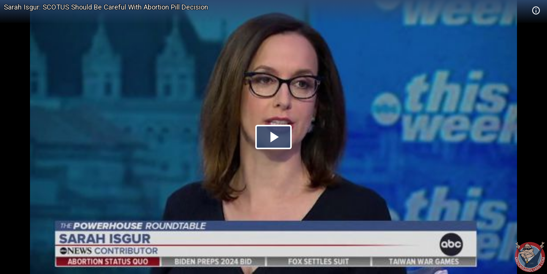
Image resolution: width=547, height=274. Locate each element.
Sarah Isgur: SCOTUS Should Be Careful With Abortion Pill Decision (106, 7)
